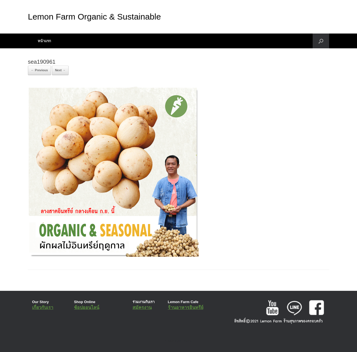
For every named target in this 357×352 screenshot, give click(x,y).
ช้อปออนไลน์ (86, 307)
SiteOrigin (174, 341)
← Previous (39, 70)
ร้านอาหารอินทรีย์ (185, 307)
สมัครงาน (142, 307)
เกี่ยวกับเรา (42, 307)
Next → (60, 70)
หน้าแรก (44, 41)
